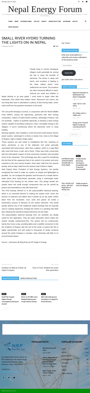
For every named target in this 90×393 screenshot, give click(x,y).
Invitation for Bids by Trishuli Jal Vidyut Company (14, 269)
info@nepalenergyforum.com (13, 372)
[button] (85, 21)
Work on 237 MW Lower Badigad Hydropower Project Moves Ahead (29, 299)
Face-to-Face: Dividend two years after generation (45, 269)
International (26, 21)
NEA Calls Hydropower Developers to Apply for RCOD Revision (49, 299)
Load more (75, 134)
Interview (66, 21)
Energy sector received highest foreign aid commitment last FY (80, 125)
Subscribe (69, 73)
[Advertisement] (30, 61)
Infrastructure (55, 21)
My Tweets (66, 43)
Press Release (13, 27)
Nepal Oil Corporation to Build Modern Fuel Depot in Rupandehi (80, 95)
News (16, 21)
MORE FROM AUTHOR (29, 278)
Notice (75, 21)
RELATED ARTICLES (10, 278)
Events (44, 21)
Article (36, 21)
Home (10, 21)
